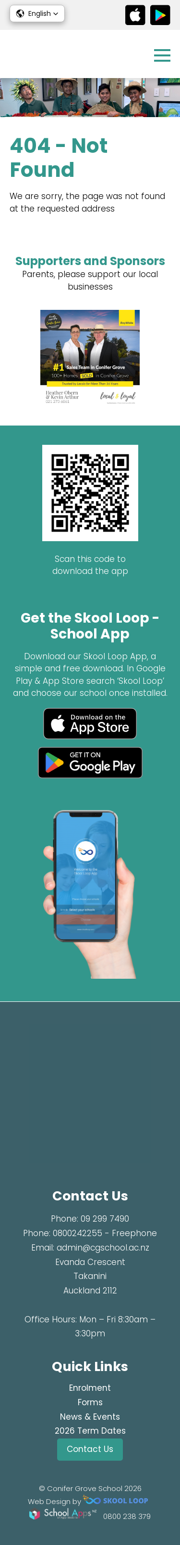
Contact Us (90, 1449)
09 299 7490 (105, 1219)
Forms (90, 1402)
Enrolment (90, 1388)
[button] (37, 13)
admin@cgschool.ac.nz (103, 1247)
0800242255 (77, 1233)
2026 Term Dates (90, 1431)
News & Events (90, 1417)
